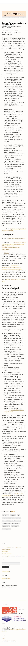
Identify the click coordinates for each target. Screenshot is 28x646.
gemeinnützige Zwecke (15, 520)
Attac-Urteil (13, 515)
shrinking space (15, 526)
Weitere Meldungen (6, 571)
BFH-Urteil (5, 518)
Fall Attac (6, 253)
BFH (18, 515)
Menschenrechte (15, 523)
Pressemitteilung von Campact (16, 239)
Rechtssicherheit (6, 526)
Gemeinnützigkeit (6, 523)
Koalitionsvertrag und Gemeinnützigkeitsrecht (11, 547)
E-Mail (3, 638)
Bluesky (8, 578)
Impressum (4, 586)
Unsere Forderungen (6, 549)
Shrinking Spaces (6, 529)
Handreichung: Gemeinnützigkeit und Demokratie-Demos (14, 556)
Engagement (5, 520)
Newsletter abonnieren (6, 553)
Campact (11, 518)
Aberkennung (5, 515)
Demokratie (17, 518)
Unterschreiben (5, 551)
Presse (13, 511)
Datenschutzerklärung (10, 586)
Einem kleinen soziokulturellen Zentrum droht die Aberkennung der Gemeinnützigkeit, (12, 267)
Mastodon (4, 578)
